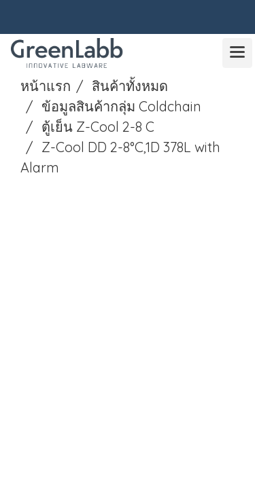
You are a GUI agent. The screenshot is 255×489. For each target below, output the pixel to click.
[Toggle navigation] (237, 53)
